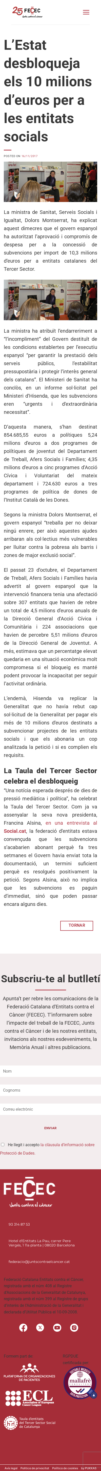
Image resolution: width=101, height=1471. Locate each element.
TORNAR (77, 925)
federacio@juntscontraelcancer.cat (39, 1261)
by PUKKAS (88, 1468)
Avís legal (11, 1468)
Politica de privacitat (35, 1468)
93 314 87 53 (19, 1224)
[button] (86, 12)
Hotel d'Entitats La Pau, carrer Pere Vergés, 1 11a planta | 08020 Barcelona (42, 1243)
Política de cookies (65, 1468)
